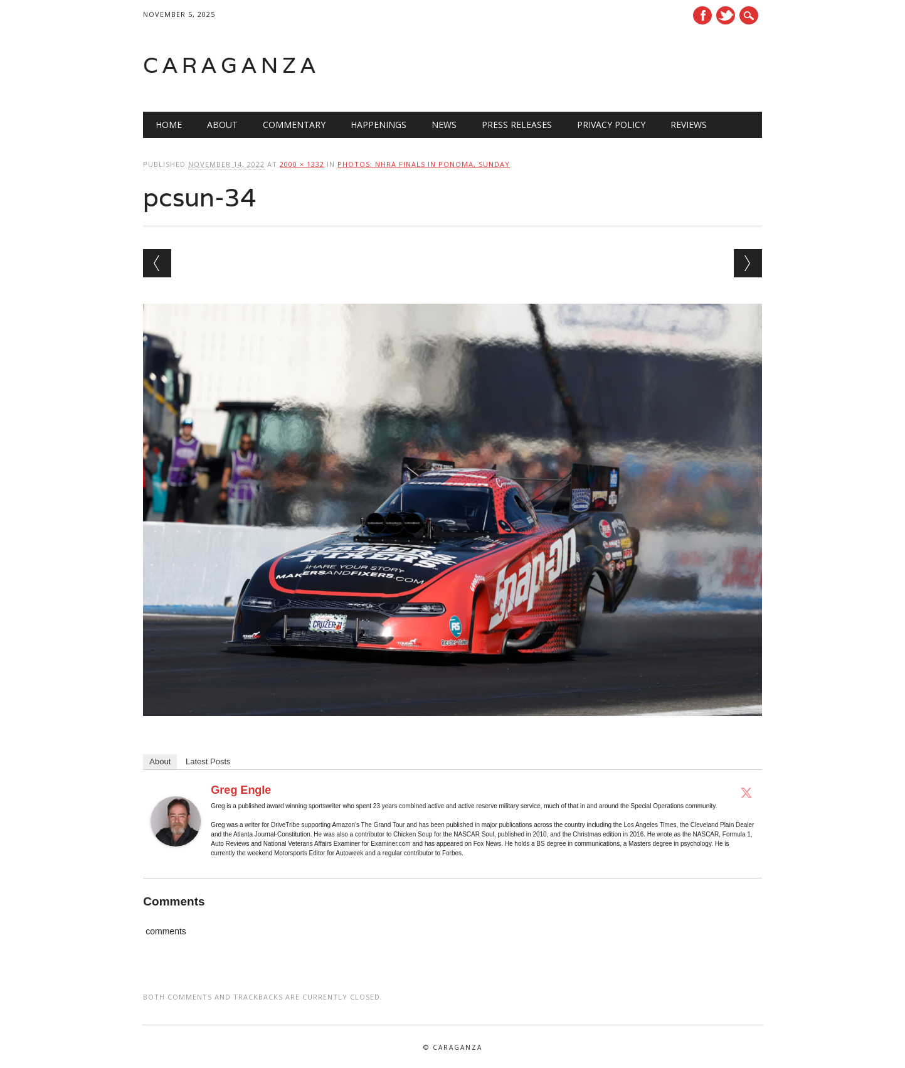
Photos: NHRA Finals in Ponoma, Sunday (423, 164)
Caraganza (231, 65)
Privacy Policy (611, 125)
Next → (748, 263)
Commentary (294, 125)
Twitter (725, 15)
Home (169, 125)
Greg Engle (241, 790)
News (444, 125)
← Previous (157, 263)
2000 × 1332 (302, 164)
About (222, 125)
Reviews (688, 125)
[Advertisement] (602, 65)
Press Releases (517, 125)
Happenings (378, 125)
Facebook (702, 15)
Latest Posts (208, 761)
